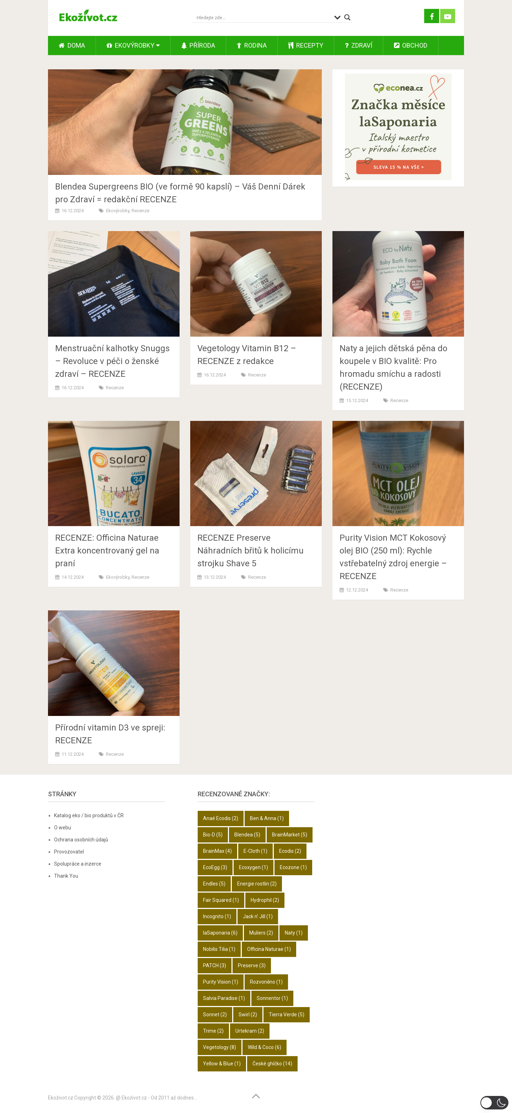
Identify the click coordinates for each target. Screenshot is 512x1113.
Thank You (66, 876)
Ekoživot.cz (60, 1098)
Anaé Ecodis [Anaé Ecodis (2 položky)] (220, 818)
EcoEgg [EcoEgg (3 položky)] (215, 867)
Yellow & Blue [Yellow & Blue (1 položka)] (222, 1063)
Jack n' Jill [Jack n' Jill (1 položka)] (258, 916)
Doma (72, 45)
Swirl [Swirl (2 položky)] (248, 1014)
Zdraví (358, 45)
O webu (62, 827)
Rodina (252, 45)
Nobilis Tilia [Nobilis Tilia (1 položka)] (219, 949)
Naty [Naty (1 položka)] (294, 933)
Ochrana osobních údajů (81, 839)
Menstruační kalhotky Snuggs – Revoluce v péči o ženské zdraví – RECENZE (112, 361)
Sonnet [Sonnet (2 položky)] (215, 1014)
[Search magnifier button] (347, 17)
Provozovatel (69, 852)
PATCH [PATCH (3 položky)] (214, 965)
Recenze (140, 210)
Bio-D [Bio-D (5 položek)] (213, 835)
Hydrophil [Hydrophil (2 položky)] (265, 900)
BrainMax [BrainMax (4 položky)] (217, 851)
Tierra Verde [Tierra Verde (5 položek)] (286, 1014)
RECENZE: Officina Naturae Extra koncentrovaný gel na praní (107, 550)
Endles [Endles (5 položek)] (214, 884)
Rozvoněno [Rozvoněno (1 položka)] (266, 982)
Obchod (410, 45)
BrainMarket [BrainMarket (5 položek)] (289, 835)
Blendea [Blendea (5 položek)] (247, 835)
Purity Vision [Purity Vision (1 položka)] (220, 982)
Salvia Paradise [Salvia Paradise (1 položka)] (224, 998)
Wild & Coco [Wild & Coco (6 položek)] (264, 1047)
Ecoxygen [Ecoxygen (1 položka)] (253, 867)
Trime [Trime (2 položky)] (213, 1031)
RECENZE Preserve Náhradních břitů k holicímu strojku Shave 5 (250, 550)
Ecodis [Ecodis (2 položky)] (290, 851)
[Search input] (264, 17)
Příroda (198, 45)
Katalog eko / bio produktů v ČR (89, 815)
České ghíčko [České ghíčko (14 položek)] (272, 1063)
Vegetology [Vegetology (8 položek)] (219, 1047)
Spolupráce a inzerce (77, 864)
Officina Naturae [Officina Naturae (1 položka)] (269, 949)
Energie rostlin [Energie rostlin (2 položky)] (257, 884)
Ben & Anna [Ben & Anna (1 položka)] (267, 818)
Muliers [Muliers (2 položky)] (261, 933)
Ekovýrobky (130, 45)
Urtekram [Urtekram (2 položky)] (249, 1031)
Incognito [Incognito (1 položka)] (217, 916)
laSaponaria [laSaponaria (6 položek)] (220, 933)
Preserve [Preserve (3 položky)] (252, 965)
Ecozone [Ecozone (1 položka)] (293, 867)
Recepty (305, 45)
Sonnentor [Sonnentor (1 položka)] (272, 998)
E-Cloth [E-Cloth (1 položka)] (255, 851)
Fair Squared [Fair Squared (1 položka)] (221, 900)
